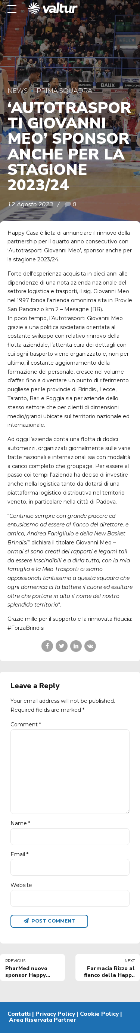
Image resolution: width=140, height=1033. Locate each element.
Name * (20, 823)
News (17, 90)
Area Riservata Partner (42, 1020)
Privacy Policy (55, 1014)
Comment (25, 724)
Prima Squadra (64, 90)
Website (21, 885)
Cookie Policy (99, 1014)
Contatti (19, 1014)
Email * (19, 854)
